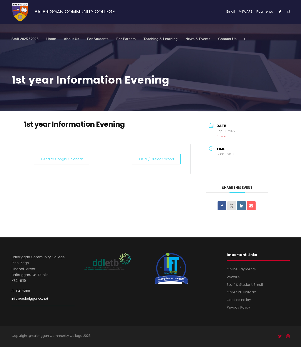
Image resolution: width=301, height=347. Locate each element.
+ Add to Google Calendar (61, 159)
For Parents (126, 39)
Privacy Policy (238, 307)
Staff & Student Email (245, 284)
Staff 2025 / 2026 (25, 39)
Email (230, 11)
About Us (71, 39)
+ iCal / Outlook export (156, 159)
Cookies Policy (239, 299)
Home (51, 39)
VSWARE (245, 11)
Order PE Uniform (241, 292)
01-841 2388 (21, 291)
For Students (98, 39)
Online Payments (241, 269)
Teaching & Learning (160, 39)
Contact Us (227, 39)
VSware (233, 277)
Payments (264, 11)
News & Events (197, 39)
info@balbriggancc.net (30, 298)
